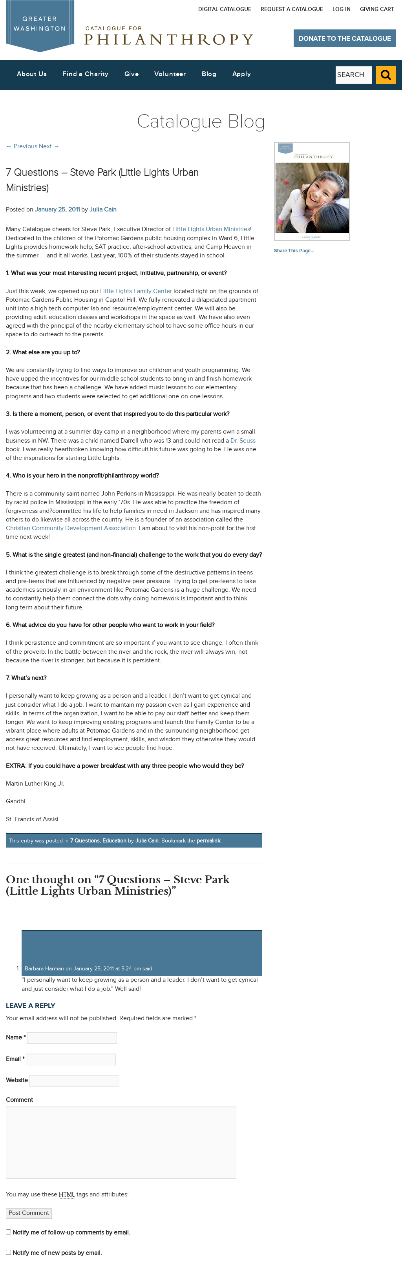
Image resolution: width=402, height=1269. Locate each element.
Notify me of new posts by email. (57, 1253)
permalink (208, 840)
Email (15, 1059)
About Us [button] (32, 74)
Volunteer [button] (170, 74)
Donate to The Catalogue (345, 39)
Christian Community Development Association (71, 528)
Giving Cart (377, 9)
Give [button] (131, 74)
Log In (342, 9)
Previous (21, 146)
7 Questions (85, 840)
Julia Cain (103, 209)
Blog (209, 74)
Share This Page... (294, 250)
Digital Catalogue (224, 9)
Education (114, 840)
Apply (241, 74)
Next (49, 146)
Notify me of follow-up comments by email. (71, 1232)
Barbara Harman (44, 968)
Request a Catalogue (292, 9)
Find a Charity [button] (85, 74)
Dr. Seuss (243, 441)
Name (16, 1037)
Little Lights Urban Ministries (211, 229)
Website (17, 1080)
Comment (19, 1100)
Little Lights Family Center (136, 291)
